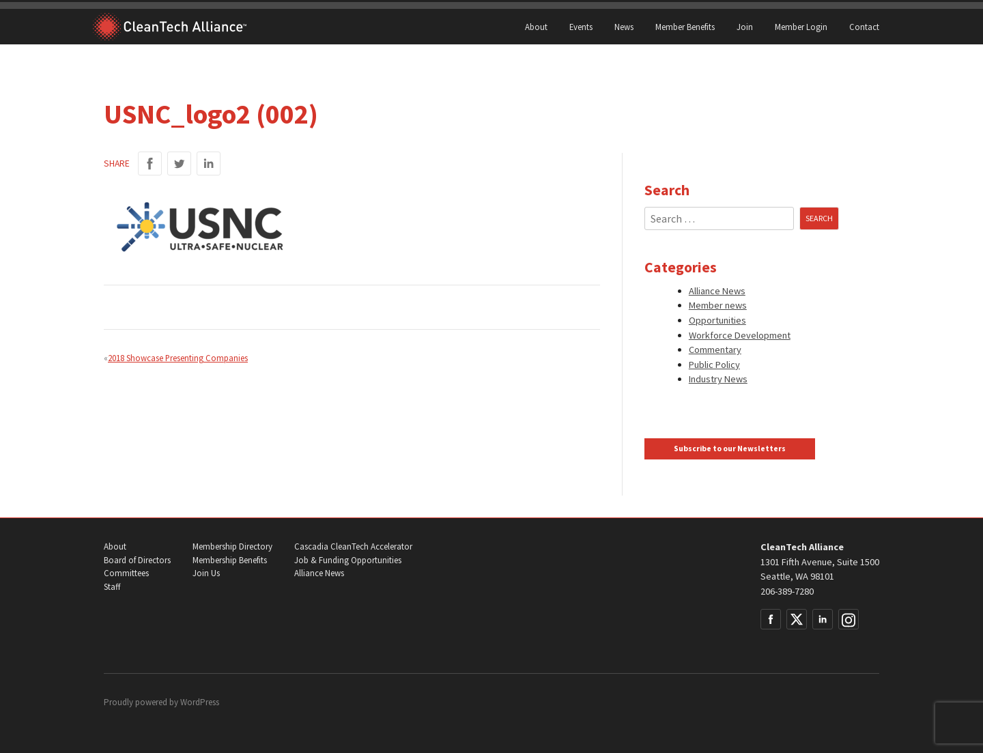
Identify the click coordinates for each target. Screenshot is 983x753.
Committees (126, 573)
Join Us (206, 573)
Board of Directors (137, 560)
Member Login (801, 26)
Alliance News (717, 291)
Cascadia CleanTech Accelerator (353, 546)
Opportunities (717, 320)
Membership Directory (232, 546)
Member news (718, 305)
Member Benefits (685, 26)
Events (581, 26)
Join (745, 26)
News (623, 26)
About (536, 26)
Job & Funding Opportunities (347, 560)
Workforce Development (739, 335)
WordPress (199, 702)
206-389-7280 (787, 591)
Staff (112, 587)
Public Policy (714, 364)
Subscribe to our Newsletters (730, 448)
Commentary (715, 349)
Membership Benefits (230, 560)
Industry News (718, 379)
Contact (864, 26)
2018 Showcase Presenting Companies (178, 357)
